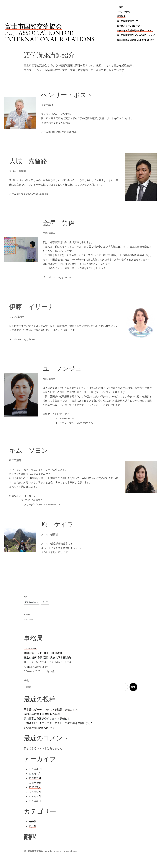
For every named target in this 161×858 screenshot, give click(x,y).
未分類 (32, 821)
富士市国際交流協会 (33, 26)
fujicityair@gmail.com (36, 666)
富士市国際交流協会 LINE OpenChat (135, 40)
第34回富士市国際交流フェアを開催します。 (49, 718)
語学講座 (121, 16)
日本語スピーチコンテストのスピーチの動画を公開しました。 (60, 723)
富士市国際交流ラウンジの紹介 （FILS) (136, 35)
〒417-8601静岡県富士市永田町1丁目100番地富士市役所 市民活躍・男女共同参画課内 (47, 653)
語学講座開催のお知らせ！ (39, 727)
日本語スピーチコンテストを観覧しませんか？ (51, 709)
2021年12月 (35, 778)
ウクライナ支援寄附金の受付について (135, 30)
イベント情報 (123, 12)
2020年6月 (35, 791)
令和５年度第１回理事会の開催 (42, 714)
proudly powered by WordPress (60, 851)
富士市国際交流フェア (127, 21)
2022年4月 (35, 773)
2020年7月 (35, 787)
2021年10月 (35, 782)
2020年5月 (35, 796)
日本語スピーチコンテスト (129, 26)
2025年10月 (35, 769)
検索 (26, 680)
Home (120, 7)
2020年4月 (35, 801)
